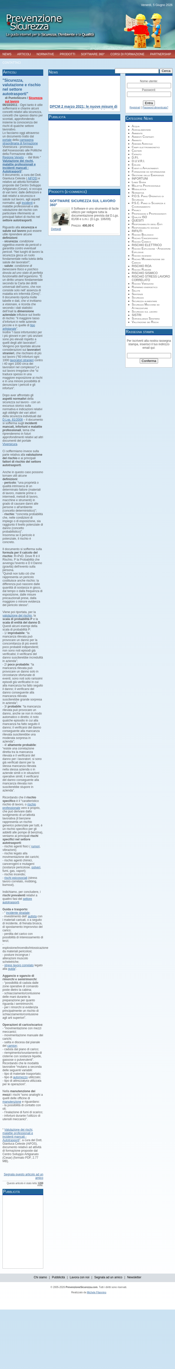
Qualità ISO (139, 217)
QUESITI (138, 220)
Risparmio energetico (144, 287)
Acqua (135, 126)
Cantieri (137, 150)
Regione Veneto (13, 157)
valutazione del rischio (17, 615)
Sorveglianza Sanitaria (146, 318)
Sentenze (137, 294)
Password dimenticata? (155, 107)
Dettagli (56, 229)
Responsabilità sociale (145, 227)
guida (11, 969)
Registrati (135, 107)
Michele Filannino (96, 1292)
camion (12, 1045)
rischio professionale (19, 806)
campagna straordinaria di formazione (20, 141)
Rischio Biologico (142, 234)
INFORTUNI (140, 178)
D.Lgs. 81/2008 (12, 419)
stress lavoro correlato (19, 965)
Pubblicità (58, 1277)
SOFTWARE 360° (93, 54)
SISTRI (136, 315)
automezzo (20, 1077)
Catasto (136, 154)
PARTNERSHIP (160, 54)
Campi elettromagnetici (146, 147)
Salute (136, 290)
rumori (35, 846)
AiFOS (32, 178)
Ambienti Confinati (143, 136)
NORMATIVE (45, 54)
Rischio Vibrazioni (143, 283)
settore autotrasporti (17, 900)
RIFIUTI (137, 231)
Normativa (138, 192)
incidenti (27, 203)
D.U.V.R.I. (138, 161)
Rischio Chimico (141, 241)
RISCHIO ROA (141, 266)
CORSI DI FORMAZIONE (127, 54)
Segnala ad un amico (108, 1277)
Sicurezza (138, 297)
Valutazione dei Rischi (145, 322)
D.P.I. (135, 157)
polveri (36, 867)
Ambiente (137, 133)
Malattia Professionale (146, 185)
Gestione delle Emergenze (148, 175)
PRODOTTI (67, 54)
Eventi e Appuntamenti (145, 168)
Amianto (136, 140)
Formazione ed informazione (148, 171)
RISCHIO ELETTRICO (147, 245)
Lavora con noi (79, 1277)
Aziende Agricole (142, 143)
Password (148, 90)
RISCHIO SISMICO (145, 273)
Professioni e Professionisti (149, 213)
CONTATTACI (11, 62)
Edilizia (136, 164)
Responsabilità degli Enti (147, 224)
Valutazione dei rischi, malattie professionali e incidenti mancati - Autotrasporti (17, 1135)
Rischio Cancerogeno (145, 238)
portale (7, 140)
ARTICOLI (24, 54)
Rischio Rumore (141, 269)
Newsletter (134, 1277)
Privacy (136, 210)
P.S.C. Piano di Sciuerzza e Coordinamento (148, 204)
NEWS (6, 54)
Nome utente (148, 81)
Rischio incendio (141, 255)
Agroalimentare (141, 129)
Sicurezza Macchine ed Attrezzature (146, 306)
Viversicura (9, 444)
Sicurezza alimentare (144, 301)
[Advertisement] (88, 1231)
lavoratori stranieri (22, 360)
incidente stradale (18, 913)
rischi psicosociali (15, 878)
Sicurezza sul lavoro (144, 311)
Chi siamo (40, 1277)
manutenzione (11, 1101)
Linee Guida (139, 182)
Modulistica (139, 189)
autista (32, 916)
